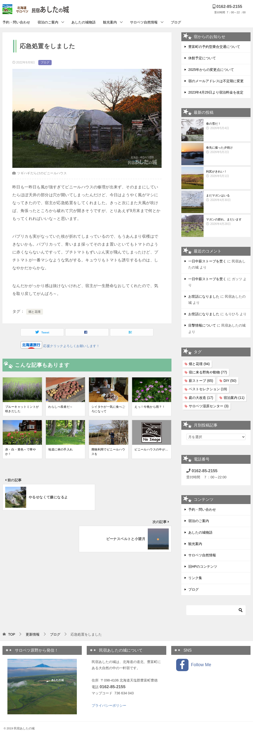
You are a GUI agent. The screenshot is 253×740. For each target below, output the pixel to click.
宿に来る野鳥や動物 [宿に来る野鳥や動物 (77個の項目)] (208, 372)
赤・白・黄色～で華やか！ (20, 452)
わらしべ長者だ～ (60, 407)
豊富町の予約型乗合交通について (214, 47)
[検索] (216, 610)
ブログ (176, 22)
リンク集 (195, 578)
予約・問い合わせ (16, 22)
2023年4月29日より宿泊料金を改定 (215, 92)
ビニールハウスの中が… (151, 449)
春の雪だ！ (227, 126)
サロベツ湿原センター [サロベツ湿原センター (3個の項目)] (209, 406)
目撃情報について (202, 325)
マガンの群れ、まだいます (227, 222)
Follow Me (193, 665)
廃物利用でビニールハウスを (108, 452)
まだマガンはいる (227, 198)
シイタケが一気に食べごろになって (108, 409)
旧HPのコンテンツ (202, 566)
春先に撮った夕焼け (227, 150)
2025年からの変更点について (211, 70)
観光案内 (110, 22)
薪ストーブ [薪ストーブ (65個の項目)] (201, 381)
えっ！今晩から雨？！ (149, 407)
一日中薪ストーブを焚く (207, 261)
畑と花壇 (34, 311)
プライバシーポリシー (109, 705)
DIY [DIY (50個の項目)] (230, 381)
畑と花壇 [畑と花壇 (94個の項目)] (199, 364)
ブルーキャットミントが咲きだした (22, 409)
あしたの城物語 (83, 22)
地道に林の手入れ (60, 449)
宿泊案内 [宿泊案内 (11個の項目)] (234, 398)
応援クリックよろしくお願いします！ (71, 346)
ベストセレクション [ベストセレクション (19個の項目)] (208, 389)
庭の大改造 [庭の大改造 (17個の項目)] (201, 398)
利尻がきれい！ (227, 174)
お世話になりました (203, 296)
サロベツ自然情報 (144, 22)
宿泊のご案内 (48, 22)
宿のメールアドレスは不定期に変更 (216, 81)
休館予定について (202, 58)
